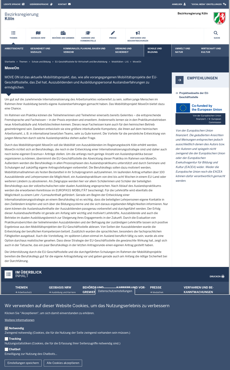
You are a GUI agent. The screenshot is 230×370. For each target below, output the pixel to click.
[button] (208, 4)
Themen (21, 287)
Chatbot (14, 349)
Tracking (15, 339)
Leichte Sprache (14, 4)
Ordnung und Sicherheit (123, 50)
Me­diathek (158, 292)
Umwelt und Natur (182, 50)
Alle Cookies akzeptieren (63, 363)
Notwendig (16, 328)
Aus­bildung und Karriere (63, 292)
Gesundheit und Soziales (40, 50)
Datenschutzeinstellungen (115, 291)
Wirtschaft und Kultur (211, 50)
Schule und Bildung (155, 50)
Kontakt (64, 4)
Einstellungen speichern (23, 363)
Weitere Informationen (19, 320)
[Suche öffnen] (217, 36)
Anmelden (179, 4)
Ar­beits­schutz (25, 292)
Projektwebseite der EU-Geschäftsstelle (194, 95)
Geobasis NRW (60, 287)
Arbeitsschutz (14, 48)
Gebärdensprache (41, 4)
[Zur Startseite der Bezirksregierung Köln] (22, 16)
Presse (155, 287)
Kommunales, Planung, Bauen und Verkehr (84, 50)
